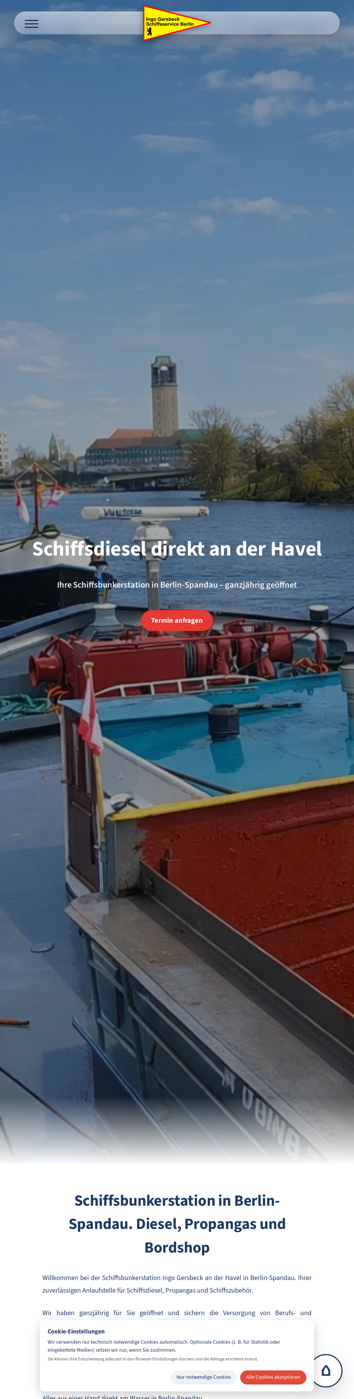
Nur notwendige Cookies (204, 1377)
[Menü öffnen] (31, 23)
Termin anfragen (177, 620)
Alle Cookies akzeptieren (273, 1377)
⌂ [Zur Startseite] (326, 1370)
